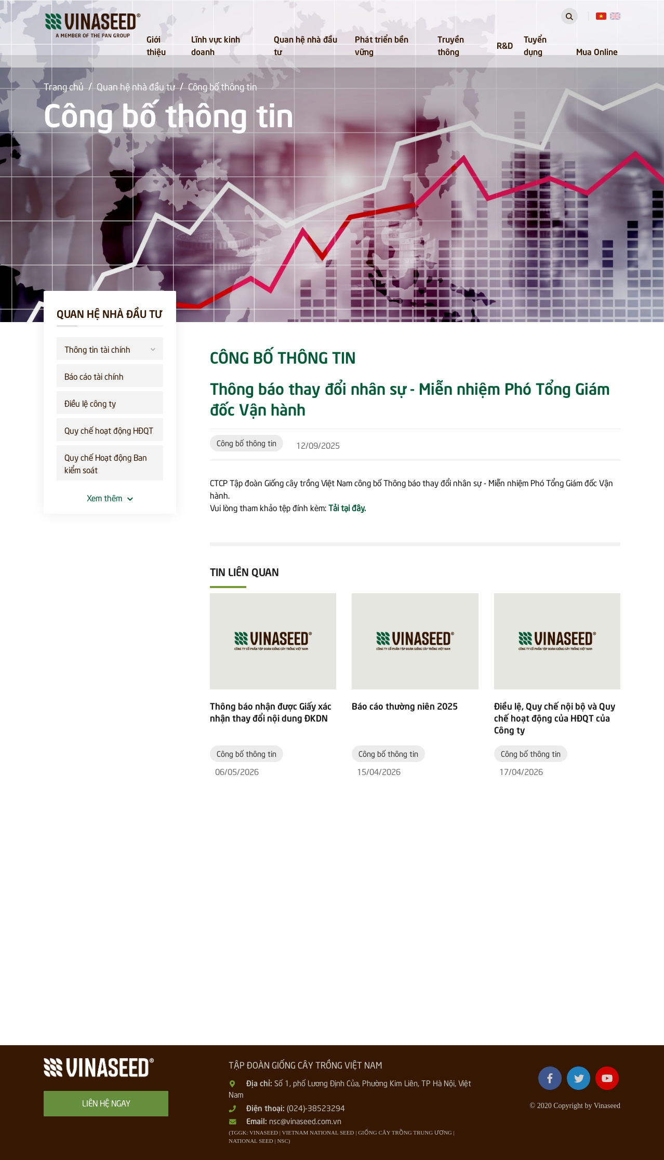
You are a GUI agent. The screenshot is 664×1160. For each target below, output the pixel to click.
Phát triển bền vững (381, 45)
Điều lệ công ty (90, 402)
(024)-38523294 (316, 1107)
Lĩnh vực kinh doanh (215, 45)
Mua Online (597, 51)
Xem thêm (110, 497)
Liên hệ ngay (106, 1102)
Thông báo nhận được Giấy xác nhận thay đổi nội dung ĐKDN (270, 712)
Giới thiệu (156, 45)
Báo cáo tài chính (94, 375)
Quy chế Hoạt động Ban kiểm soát (105, 463)
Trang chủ (64, 85)
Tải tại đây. (347, 507)
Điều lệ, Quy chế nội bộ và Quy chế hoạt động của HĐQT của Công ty (554, 718)
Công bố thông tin (222, 85)
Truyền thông (450, 45)
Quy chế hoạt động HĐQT (108, 429)
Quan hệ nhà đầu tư (305, 45)
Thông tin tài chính (109, 347)
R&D (505, 44)
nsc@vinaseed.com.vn (305, 1120)
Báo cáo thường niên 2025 (405, 706)
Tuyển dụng (535, 45)
